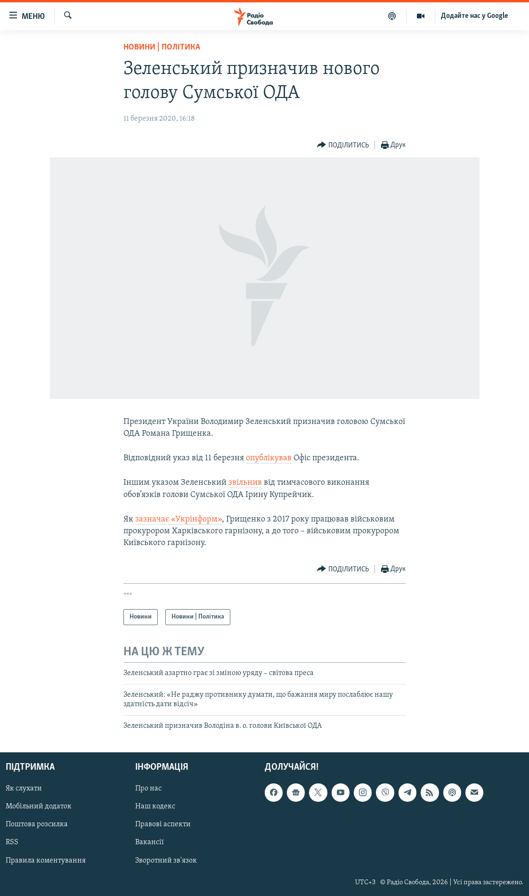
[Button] (343, 145)
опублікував (269, 458)
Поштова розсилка (37, 824)
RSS (12, 842)
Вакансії (149, 842)
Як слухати (24, 788)
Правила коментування (46, 860)
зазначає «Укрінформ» (178, 519)
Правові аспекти (163, 824)
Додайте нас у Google (474, 16)
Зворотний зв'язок (166, 860)
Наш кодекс (155, 806)
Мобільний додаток (39, 806)
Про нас (148, 788)
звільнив (245, 482)
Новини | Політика (161, 47)
